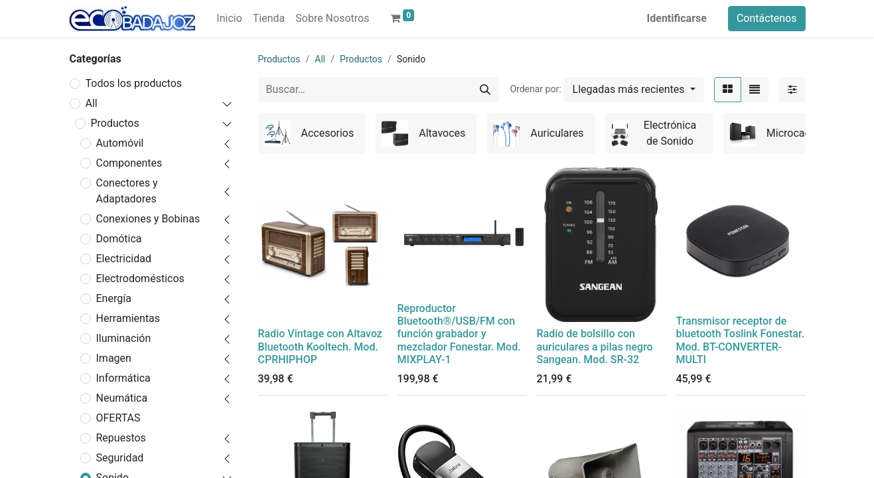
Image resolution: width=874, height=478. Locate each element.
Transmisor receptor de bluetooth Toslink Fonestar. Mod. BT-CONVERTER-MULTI (740, 340)
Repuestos (121, 438)
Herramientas (128, 318)
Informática (123, 378)
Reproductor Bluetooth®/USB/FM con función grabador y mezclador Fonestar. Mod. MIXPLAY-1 (459, 334)
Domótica (119, 238)
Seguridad (120, 457)
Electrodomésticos (140, 278)
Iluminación (123, 338)
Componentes (129, 163)
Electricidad (123, 258)
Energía (113, 298)
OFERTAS (118, 418)
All (92, 103)
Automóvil (120, 143)
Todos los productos (134, 83)
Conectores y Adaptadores (127, 191)
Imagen (113, 358)
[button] (634, 89)
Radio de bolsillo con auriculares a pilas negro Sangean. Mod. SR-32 (595, 346)
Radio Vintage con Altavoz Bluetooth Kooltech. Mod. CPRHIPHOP (320, 346)
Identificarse (677, 18)
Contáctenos (767, 18)
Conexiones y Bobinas (148, 218)
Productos (115, 123)
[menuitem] (229, 18)
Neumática (122, 398)
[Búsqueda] (485, 89)
